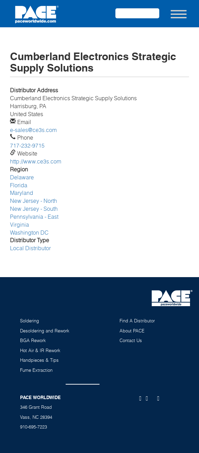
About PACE (132, 330)
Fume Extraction (36, 370)
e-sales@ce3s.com (33, 129)
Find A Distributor (137, 320)
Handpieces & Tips (39, 360)
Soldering (29, 320)
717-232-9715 (27, 145)
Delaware (22, 177)
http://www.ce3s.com (35, 161)
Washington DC (29, 232)
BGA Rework (33, 340)
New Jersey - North (33, 200)
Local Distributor (30, 248)
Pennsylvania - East (34, 216)
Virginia (19, 224)
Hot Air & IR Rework (40, 350)
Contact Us (131, 340)
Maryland (21, 192)
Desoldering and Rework (44, 330)
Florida (18, 185)
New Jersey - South (34, 208)
